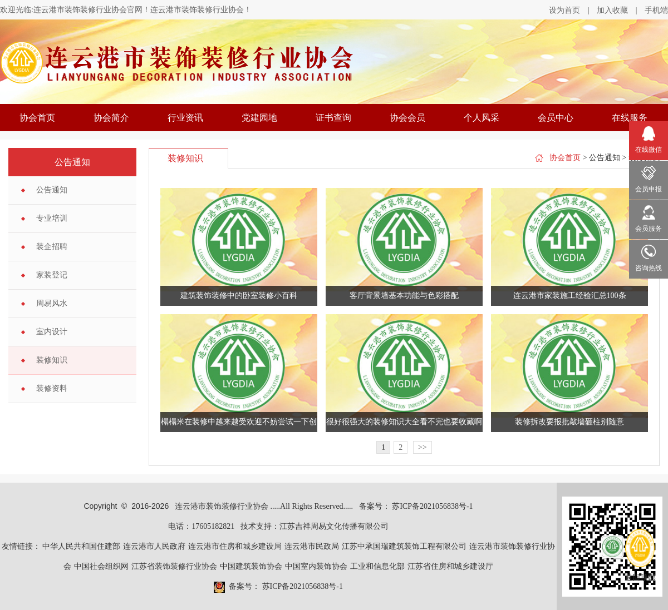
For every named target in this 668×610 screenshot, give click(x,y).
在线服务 (629, 117)
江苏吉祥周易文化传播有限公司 (334, 526)
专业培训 (51, 218)
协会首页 (37, 117)
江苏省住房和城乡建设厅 (450, 566)
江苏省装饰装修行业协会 (174, 566)
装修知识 (51, 360)
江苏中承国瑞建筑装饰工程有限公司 (404, 546)
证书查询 (333, 117)
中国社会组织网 (101, 566)
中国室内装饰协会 (316, 566)
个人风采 (481, 117)
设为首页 (564, 10)
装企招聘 (51, 246)
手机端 (656, 10)
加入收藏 (612, 10)
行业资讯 (185, 117)
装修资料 (51, 388)
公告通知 (51, 190)
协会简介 (111, 117)
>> (422, 447)
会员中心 (555, 117)
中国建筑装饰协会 (251, 566)
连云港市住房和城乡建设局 (235, 546)
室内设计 (51, 332)
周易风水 (51, 303)
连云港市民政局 (311, 546)
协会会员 (407, 117)
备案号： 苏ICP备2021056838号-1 (416, 506)
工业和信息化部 (377, 566)
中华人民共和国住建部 (81, 546)
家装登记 (51, 275)
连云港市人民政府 (154, 546)
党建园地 (259, 117)
